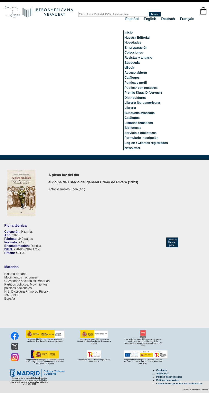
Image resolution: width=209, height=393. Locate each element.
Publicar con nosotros (141, 87)
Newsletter (132, 148)
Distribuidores (135, 97)
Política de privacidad (169, 377)
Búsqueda (132, 62)
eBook (129, 67)
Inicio (129, 32)
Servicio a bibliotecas (141, 133)
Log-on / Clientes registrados (146, 143)
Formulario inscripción (141, 137)
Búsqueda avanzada (140, 113)
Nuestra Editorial (137, 37)
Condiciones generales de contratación (179, 383)
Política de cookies (167, 380)
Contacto (161, 370)
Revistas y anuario (138, 57)
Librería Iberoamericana (142, 102)
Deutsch (168, 19)
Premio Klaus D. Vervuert (143, 92)
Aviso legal (162, 373)
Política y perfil (136, 82)
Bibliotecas (133, 127)
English (150, 19)
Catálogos (132, 77)
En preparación (136, 47)
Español (132, 19)
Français (187, 19)
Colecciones (134, 52)
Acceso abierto (136, 72)
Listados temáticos (139, 123)
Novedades (133, 42)
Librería (130, 107)
